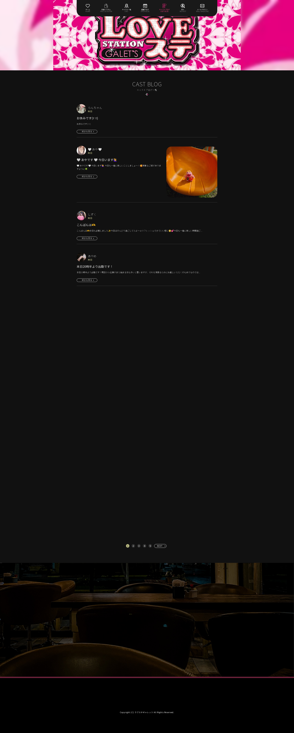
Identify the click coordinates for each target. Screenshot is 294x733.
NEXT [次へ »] (160, 545)
